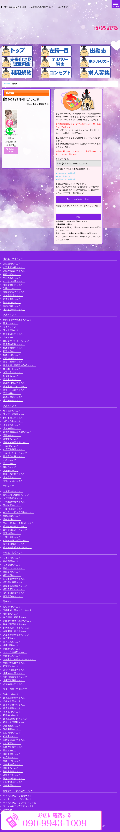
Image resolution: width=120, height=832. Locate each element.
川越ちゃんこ (9, 337)
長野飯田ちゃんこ (12, 575)
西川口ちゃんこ (10, 323)
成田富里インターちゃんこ (16, 340)
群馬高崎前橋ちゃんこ (14, 344)
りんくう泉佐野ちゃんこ (15, 652)
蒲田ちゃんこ (9, 466)
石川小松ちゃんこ (12, 557)
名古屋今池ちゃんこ (13, 491)
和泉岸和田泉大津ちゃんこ (16, 624)
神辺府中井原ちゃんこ (14, 778)
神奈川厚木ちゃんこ (13, 361)
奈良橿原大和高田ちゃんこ (16, 617)
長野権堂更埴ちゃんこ (14, 582)
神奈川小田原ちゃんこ (14, 389)
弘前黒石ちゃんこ (12, 277)
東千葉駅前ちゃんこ (13, 333)
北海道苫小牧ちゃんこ (14, 309)
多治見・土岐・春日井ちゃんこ (18, 512)
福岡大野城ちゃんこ (13, 746)
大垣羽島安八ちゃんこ (14, 498)
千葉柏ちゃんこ (10, 445)
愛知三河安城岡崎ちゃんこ (16, 494)
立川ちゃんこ (9, 326)
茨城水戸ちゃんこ (12, 330)
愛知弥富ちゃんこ (12, 505)
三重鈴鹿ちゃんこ (12, 536)
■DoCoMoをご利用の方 (66, 173)
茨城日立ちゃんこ (12, 477)
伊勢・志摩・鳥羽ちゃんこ (16, 540)
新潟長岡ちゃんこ (12, 571)
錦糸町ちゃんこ (10, 375)
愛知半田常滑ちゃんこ (14, 543)
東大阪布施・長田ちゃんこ (16, 627)
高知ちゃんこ (9, 750)
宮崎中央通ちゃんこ (13, 764)
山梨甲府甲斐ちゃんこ (14, 578)
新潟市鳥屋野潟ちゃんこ (15, 585)
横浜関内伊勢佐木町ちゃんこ (17, 319)
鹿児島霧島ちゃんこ (13, 708)
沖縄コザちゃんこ (12, 774)
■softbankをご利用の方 (66, 179)
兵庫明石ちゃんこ (12, 645)
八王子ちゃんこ (10, 470)
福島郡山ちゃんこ (12, 302)
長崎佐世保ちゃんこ (13, 701)
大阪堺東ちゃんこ (12, 648)
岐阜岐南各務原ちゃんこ (15, 526)
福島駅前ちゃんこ (12, 305)
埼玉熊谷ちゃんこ (12, 351)
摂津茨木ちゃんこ (12, 666)
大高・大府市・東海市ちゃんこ (18, 522)
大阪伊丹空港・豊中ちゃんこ (17, 620)
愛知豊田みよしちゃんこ (15, 529)
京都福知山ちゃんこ (13, 683)
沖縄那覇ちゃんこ (12, 729)
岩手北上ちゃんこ (12, 288)
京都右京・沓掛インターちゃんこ (19, 659)
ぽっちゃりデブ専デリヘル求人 (18, 806)
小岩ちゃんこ (9, 459)
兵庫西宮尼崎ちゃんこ (14, 680)
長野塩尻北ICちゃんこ (14, 589)
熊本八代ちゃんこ (12, 760)
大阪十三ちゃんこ (12, 655)
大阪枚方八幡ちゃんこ (14, 662)
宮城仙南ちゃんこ (12, 263)
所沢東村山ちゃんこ (13, 417)
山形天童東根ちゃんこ (14, 267)
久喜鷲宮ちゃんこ (12, 424)
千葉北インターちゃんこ (15, 452)
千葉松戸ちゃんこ (12, 393)
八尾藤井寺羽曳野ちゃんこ (16, 634)
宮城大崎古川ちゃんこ (14, 270)
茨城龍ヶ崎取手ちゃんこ (15, 414)
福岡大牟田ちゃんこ (13, 771)
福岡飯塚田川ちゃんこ (14, 739)
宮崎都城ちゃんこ (12, 725)
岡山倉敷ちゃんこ (12, 753)
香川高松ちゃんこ (12, 711)
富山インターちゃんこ (14, 568)
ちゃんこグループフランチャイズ (19, 802)
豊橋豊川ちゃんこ (12, 519)
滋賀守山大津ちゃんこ (14, 669)
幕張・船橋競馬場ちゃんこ (16, 442)
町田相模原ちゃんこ (13, 358)
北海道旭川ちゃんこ (13, 284)
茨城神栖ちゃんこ (12, 428)
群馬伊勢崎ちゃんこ (13, 396)
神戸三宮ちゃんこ (12, 641)
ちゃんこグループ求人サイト (17, 799)
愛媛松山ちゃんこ (12, 694)
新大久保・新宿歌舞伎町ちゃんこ (19, 365)
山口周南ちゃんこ (12, 732)
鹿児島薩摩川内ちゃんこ (15, 718)
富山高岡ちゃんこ (12, 561)
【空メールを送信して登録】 (78, 199)
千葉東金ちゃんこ (12, 379)
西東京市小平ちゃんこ (14, 456)
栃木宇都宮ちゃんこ (13, 347)
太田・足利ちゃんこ (13, 421)
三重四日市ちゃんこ (13, 508)
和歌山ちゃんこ (10, 613)
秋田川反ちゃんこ (12, 274)
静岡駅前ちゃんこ (12, 515)
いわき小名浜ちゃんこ (14, 281)
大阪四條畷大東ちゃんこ (15, 676)
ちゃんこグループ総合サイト (17, 795)
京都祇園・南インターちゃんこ (18, 610)
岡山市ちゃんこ (10, 767)
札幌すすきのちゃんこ (14, 291)
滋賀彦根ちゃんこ (12, 606)
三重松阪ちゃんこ (12, 533)
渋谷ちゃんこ (9, 463)
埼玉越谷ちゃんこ (12, 410)
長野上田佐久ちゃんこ (14, 592)
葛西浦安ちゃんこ (12, 435)
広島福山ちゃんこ (12, 715)
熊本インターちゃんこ (14, 704)
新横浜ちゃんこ (10, 438)
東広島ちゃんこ (10, 757)
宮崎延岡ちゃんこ (12, 785)
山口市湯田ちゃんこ (13, 781)
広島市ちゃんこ (10, 736)
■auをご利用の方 (63, 176)
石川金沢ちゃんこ (12, 564)
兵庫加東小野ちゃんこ (14, 673)
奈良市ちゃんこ (10, 638)
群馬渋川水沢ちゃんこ (14, 382)
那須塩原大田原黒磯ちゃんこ (17, 431)
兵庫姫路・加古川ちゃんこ (16, 631)
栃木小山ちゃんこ (12, 354)
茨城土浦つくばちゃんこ (15, 386)
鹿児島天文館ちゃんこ (14, 697)
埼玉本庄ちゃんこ (12, 368)
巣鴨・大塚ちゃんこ (13, 480)
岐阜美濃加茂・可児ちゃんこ (17, 547)
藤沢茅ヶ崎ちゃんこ (13, 400)
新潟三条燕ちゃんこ (13, 596)
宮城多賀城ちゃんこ (13, 295)
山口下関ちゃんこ (12, 743)
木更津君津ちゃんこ (13, 372)
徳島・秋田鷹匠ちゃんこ (15, 722)
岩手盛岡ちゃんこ (12, 298)
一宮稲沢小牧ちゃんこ (14, 501)
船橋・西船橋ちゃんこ (14, 473)
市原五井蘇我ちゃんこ (14, 449)
